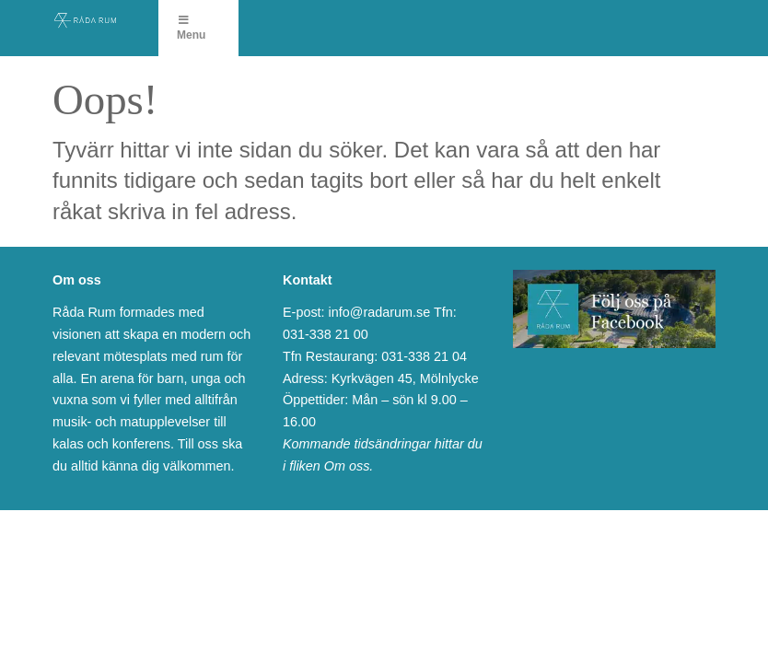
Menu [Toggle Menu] (191, 28)
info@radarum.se (380, 312)
